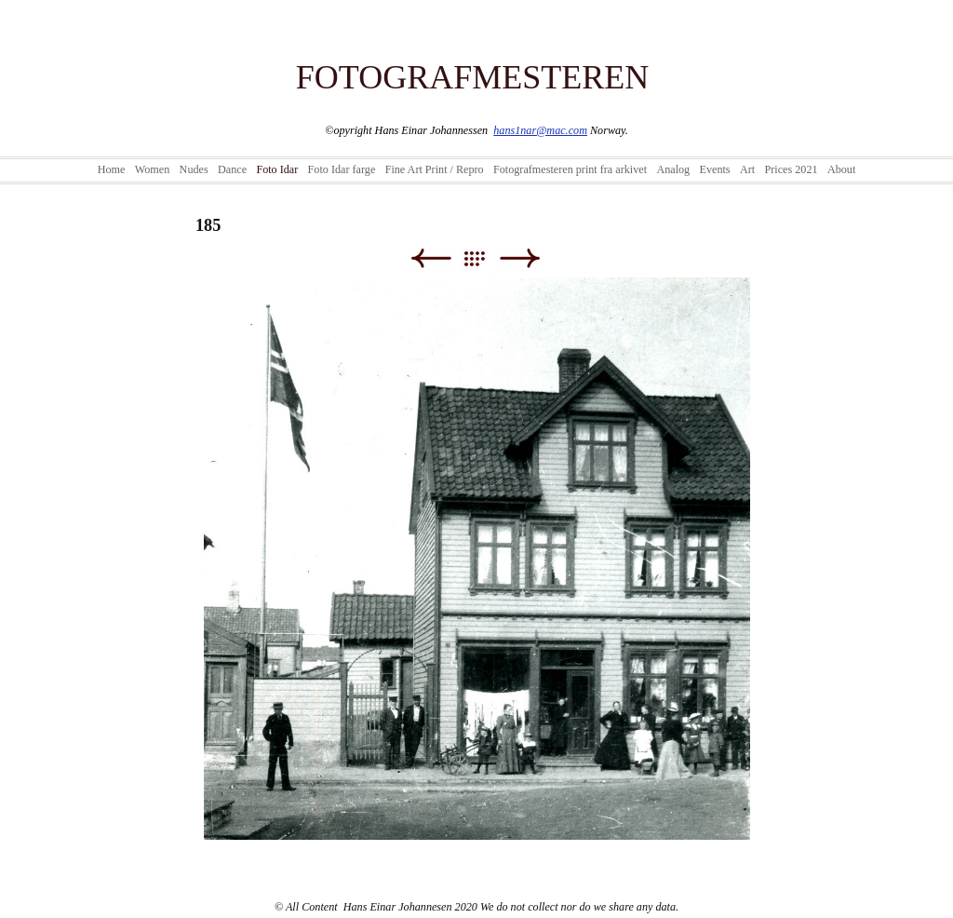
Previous (430, 258)
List (483, 258)
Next (520, 258)
